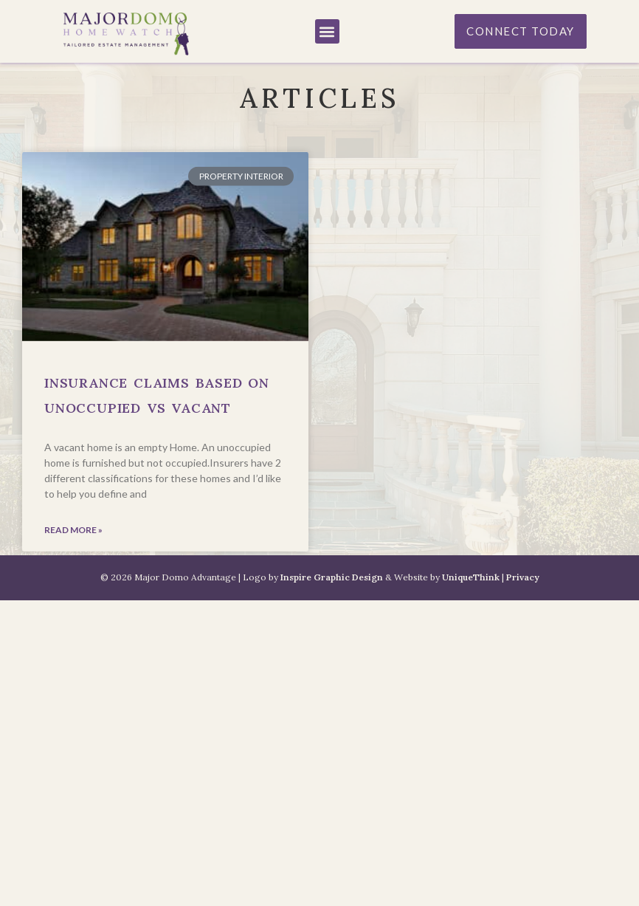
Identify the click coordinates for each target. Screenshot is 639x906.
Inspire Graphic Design (331, 577)
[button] (327, 31)
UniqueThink (471, 577)
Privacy (522, 577)
